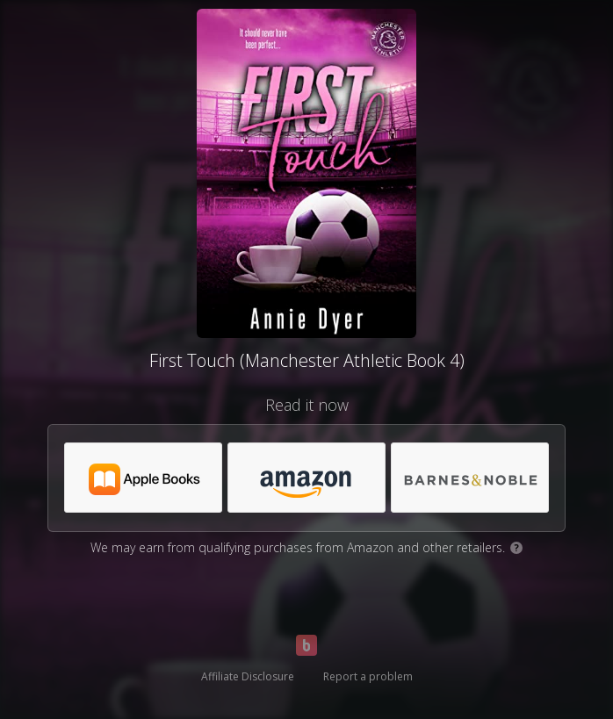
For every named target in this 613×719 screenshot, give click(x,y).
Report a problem (368, 676)
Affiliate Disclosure (247, 676)
